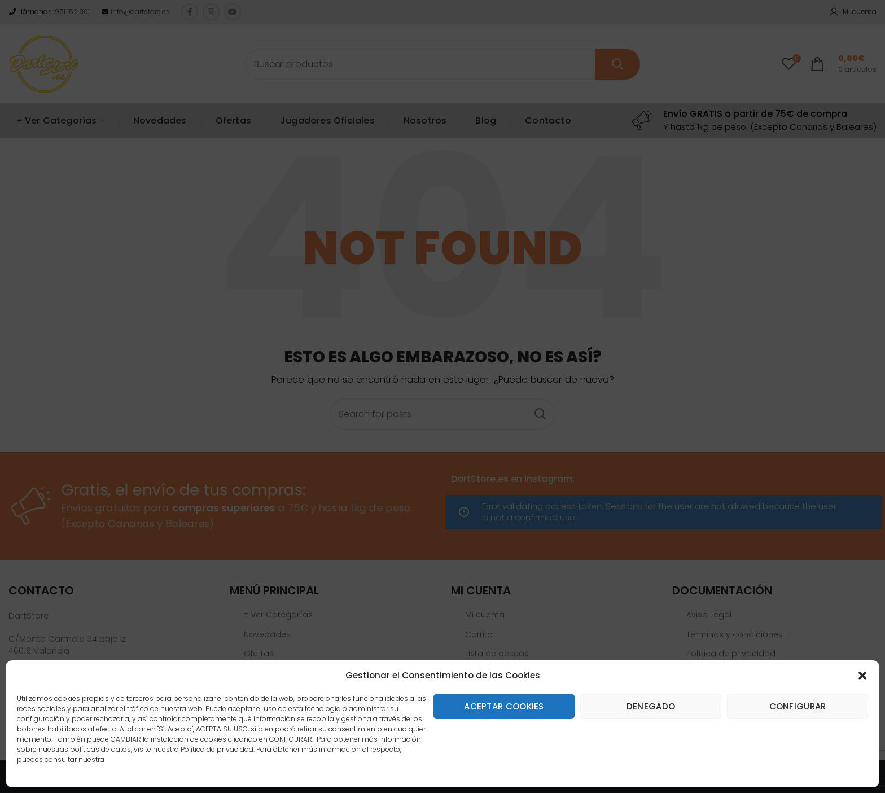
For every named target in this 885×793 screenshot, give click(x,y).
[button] (862, 675)
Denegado (650, 706)
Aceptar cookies (504, 706)
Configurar (797, 706)
